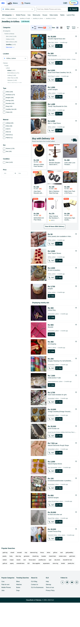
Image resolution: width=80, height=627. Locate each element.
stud (61, 578)
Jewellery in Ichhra (51, 44)
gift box (55, 578)
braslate (43, 582)
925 (28, 589)
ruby (26, 578)
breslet (63, 589)
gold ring (5, 578)
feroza (42, 578)
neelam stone (62, 582)
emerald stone (20, 589)
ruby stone (57, 585)
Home (3, 44)
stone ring (55, 589)
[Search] (73, 9)
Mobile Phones (20, 15)
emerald (19, 578)
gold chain (72, 582)
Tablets (62, 15)
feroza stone (32, 585)
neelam (5, 585)
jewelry (4, 582)
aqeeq (12, 589)
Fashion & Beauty (12, 44)
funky (11, 582)
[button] (41, 53)
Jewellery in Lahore (38, 44)
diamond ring (33, 578)
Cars (29, 15)
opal (50, 585)
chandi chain (52, 582)
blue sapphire (36, 589)
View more (10, 73)
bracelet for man (67, 585)
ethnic (48, 578)
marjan (12, 585)
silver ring (18, 582)
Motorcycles (36, 15)
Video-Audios (53, 15)
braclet (18, 585)
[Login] (65, 3)
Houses (44, 15)
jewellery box (42, 585)
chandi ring (35, 582)
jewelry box (71, 589)
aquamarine (46, 589)
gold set (5, 589)
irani (24, 585)
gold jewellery (69, 578)
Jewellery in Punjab (25, 44)
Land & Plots (71, 15)
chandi (12, 578)
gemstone (26, 582)
